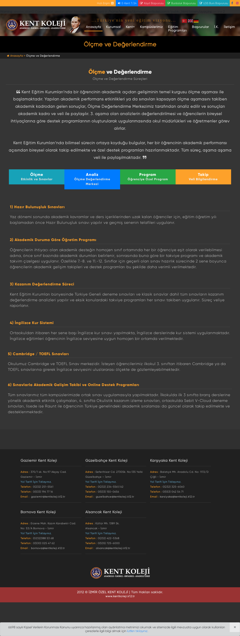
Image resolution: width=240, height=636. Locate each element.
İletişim (229, 27)
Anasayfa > (16, 55)
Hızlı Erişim (105, 3)
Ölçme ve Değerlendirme (43, 55)
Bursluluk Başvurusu (181, 3)
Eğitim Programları (177, 28)
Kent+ (130, 27)
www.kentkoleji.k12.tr (120, 596)
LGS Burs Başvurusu (213, 3)
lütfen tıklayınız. (137, 631)
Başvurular (200, 27)
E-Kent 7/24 (126, 3)
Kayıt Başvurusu (152, 3)
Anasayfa (94, 27)
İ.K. (216, 27)
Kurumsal (113, 27)
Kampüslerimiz (151, 27)
